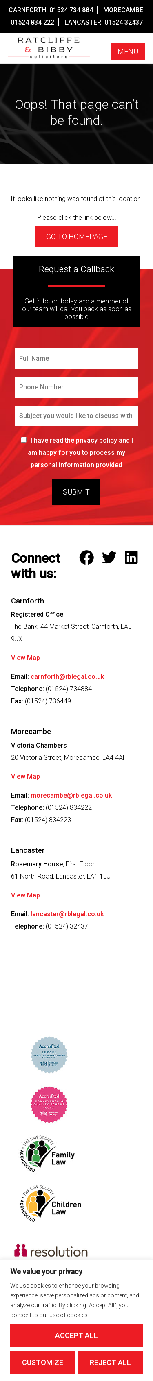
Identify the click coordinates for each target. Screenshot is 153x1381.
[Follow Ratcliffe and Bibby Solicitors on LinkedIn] (133, 558)
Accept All (76, 1335)
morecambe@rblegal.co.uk (71, 795)
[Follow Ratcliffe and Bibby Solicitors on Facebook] (88, 558)
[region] (76, 1320)
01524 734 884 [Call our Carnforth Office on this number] (71, 10)
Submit (76, 492)
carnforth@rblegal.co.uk (67, 676)
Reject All (110, 1362)
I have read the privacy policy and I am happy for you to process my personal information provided (80, 452)
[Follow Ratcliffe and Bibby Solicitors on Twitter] (111, 558)
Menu (128, 51)
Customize (42, 1362)
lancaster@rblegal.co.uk (67, 914)
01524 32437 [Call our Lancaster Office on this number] (123, 22)
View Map (25, 658)
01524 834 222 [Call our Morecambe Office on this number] (32, 22)
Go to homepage (76, 236)
